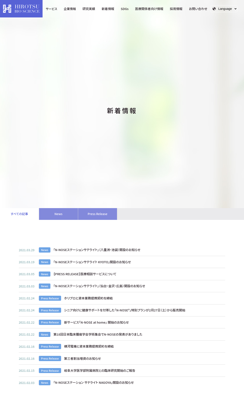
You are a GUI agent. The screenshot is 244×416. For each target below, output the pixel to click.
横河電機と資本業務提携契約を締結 (89, 347)
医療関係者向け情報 (149, 8)
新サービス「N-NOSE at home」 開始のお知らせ (96, 322)
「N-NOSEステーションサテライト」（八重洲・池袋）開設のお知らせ (97, 250)
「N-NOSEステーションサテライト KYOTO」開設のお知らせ (92, 262)
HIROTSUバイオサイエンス (21, 8)
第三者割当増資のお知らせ (82, 359)
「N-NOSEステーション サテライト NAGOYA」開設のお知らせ (93, 383)
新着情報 (108, 8)
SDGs (125, 8)
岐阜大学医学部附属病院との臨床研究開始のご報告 (99, 370)
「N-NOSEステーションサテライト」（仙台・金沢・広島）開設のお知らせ (99, 286)
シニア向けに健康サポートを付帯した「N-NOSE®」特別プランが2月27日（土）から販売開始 (124, 310)
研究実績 (88, 8)
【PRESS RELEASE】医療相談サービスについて (85, 274)
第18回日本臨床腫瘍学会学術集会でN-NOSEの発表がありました (98, 334)
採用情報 (176, 8)
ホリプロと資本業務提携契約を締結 (88, 298)
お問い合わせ (198, 8)
